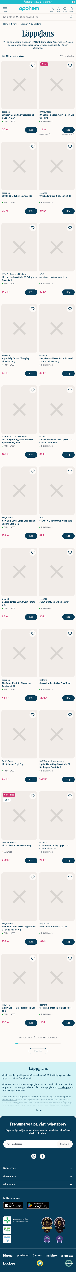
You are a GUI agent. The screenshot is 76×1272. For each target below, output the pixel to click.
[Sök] (71, 17)
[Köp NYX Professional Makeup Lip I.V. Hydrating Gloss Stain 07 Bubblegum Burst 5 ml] (68, 779)
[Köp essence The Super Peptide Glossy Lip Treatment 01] (31, 698)
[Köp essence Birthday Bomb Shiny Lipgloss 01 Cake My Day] (31, 130)
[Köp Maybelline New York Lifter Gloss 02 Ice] (68, 942)
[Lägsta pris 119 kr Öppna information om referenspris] (68, 134)
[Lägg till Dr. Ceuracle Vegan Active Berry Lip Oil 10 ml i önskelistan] (70, 65)
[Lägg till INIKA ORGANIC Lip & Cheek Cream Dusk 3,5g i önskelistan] (32, 796)
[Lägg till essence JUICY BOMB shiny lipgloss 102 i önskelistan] (32, 146)
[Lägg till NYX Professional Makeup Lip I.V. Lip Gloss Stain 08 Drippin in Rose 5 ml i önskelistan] (32, 227)
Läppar (24, 24)
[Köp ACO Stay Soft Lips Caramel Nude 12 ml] (68, 536)
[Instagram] (33, 1156)
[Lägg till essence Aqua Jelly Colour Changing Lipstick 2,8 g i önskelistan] (32, 308)
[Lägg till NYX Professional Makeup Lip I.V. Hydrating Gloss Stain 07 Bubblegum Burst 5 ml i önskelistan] (70, 714)
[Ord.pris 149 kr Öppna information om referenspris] (44, 134)
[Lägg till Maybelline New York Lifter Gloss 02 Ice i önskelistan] (70, 877)
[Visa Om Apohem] (38, 1176)
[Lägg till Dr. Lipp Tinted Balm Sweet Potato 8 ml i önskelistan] (32, 552)
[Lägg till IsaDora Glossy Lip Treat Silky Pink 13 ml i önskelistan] (70, 633)
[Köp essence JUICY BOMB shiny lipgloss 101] (68, 617)
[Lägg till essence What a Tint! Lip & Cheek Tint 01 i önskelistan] (70, 146)
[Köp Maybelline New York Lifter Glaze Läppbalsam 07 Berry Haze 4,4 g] (31, 942)
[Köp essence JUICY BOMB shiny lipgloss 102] (31, 211)
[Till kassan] (71, 8)
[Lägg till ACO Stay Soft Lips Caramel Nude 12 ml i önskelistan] (70, 471)
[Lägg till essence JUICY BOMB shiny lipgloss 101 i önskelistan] (70, 552)
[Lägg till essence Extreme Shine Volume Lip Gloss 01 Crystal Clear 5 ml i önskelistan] (70, 390)
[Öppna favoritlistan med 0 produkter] (65, 8)
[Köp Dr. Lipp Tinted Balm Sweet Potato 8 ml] (31, 617)
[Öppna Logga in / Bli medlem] (58, 8)
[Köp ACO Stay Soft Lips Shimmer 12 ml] (68, 292)
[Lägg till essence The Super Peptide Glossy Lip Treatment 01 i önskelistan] (32, 633)
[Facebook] (42, 1156)
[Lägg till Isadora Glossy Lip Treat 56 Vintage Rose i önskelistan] (70, 958)
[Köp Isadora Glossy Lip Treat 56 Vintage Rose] (68, 1023)
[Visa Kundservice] (38, 1168)
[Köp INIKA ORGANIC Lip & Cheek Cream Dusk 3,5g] (31, 860)
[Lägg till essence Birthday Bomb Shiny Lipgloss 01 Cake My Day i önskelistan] (32, 65)
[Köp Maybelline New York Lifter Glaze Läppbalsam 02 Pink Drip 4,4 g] (31, 536)
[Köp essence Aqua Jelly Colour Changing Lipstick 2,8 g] (31, 373)
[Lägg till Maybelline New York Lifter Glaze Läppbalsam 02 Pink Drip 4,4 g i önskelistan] (32, 471)
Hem (5, 24)
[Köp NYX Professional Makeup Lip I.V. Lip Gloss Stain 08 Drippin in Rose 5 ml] (31, 292)
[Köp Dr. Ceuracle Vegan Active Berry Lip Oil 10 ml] (68, 130)
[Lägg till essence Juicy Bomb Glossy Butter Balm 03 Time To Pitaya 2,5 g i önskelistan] (70, 308)
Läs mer (38, 1110)
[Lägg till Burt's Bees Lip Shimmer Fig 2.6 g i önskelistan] (32, 714)
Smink (14, 24)
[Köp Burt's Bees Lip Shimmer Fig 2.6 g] (31, 779)
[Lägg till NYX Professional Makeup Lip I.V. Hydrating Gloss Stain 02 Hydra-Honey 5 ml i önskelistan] (32, 390)
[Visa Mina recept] (38, 1184)
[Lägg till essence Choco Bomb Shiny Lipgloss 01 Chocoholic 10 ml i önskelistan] (70, 796)
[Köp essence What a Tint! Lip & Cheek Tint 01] (68, 211)
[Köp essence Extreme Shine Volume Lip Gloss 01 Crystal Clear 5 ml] (68, 454)
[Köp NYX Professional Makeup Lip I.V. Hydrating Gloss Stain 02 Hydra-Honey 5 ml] (31, 454)
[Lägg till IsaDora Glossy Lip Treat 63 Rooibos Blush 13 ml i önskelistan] (32, 958)
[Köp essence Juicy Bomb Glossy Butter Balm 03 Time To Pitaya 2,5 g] (68, 373)
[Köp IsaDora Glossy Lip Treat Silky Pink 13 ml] (68, 698)
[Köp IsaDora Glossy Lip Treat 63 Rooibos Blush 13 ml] (31, 1023)
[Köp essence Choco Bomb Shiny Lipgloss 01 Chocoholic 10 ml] (68, 860)
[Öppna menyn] (5, 9)
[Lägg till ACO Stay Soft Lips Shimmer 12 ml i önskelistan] (70, 227)
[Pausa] (73, 2)
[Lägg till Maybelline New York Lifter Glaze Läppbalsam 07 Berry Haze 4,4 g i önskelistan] (32, 877)
